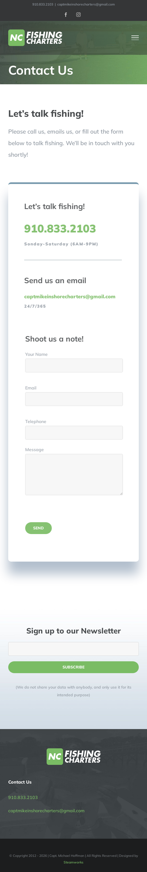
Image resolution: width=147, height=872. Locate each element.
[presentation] (69, 511)
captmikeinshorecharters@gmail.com (86, 4)
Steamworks (73, 862)
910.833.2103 (23, 797)
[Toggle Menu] (135, 38)
